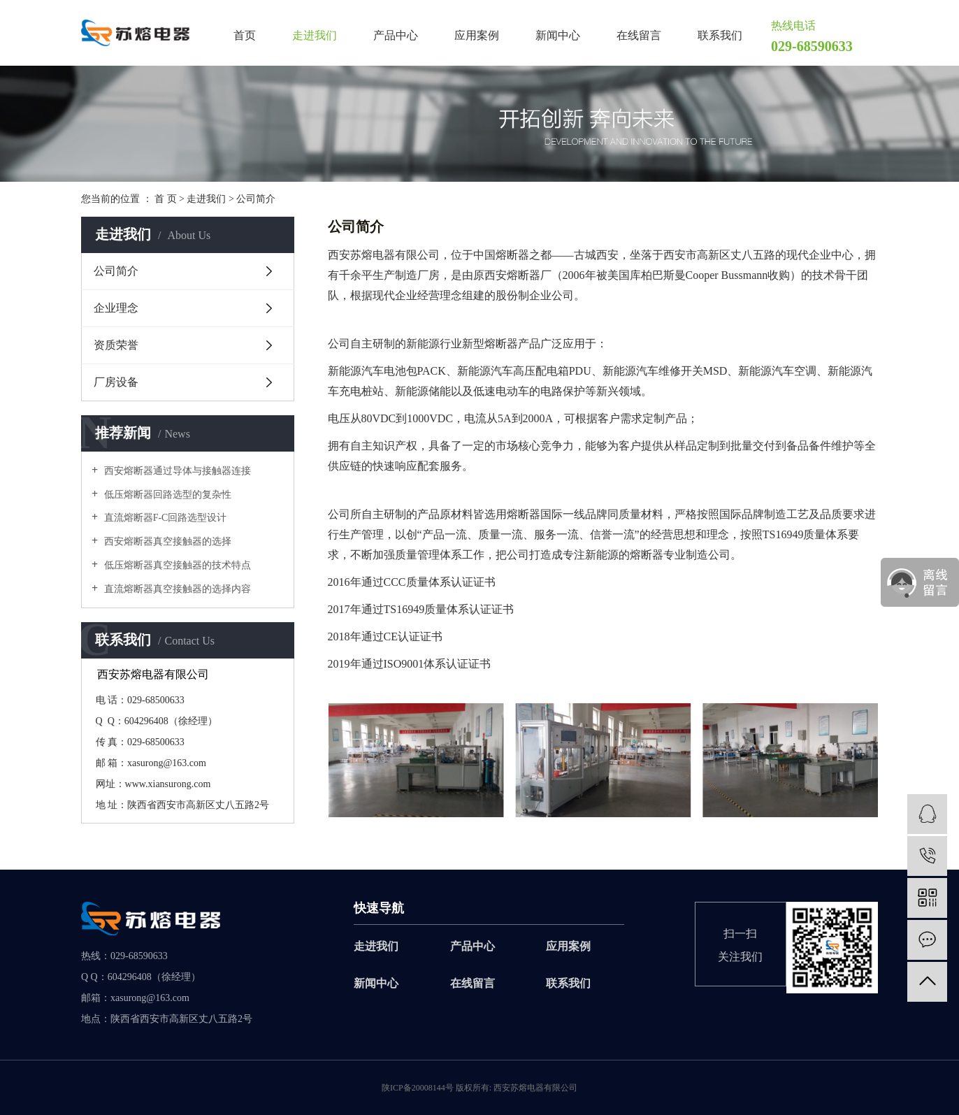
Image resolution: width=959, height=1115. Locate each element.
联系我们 (720, 35)
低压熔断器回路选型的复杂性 (166, 494)
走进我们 (314, 35)
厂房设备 (116, 382)
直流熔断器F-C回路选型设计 (163, 517)
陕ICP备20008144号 (418, 1088)
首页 (244, 35)
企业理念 (116, 308)
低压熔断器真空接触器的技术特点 (176, 565)
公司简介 (116, 271)
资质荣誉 (116, 345)
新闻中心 (557, 35)
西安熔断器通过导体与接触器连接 (176, 471)
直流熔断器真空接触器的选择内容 (176, 589)
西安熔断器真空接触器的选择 (166, 541)
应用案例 (476, 35)
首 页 (165, 199)
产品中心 (395, 35)
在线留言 (638, 35)
